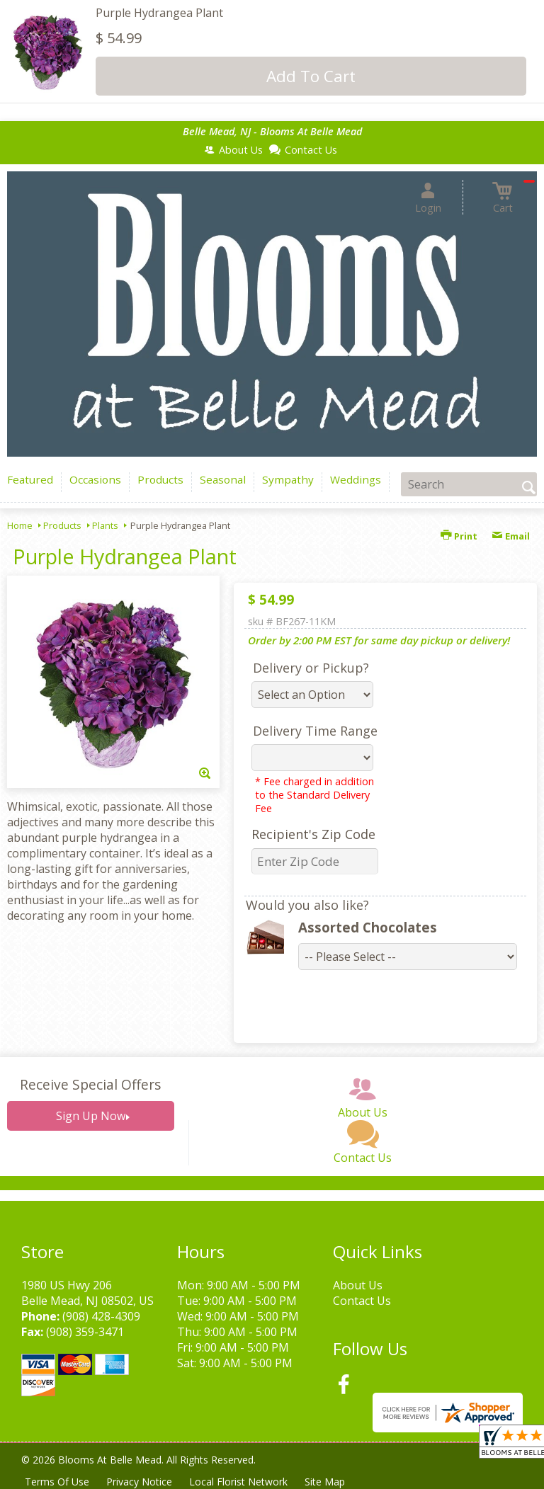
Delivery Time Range (315, 730)
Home (20, 525)
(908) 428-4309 (101, 1316)
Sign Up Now (90, 1116)
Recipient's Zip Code (313, 834)
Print (459, 536)
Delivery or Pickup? (311, 667)
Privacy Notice (139, 1481)
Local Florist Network (238, 1481)
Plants (105, 525)
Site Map (325, 1481)
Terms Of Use (57, 1481)
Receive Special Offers (90, 1084)
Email (511, 536)
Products (62, 525)
